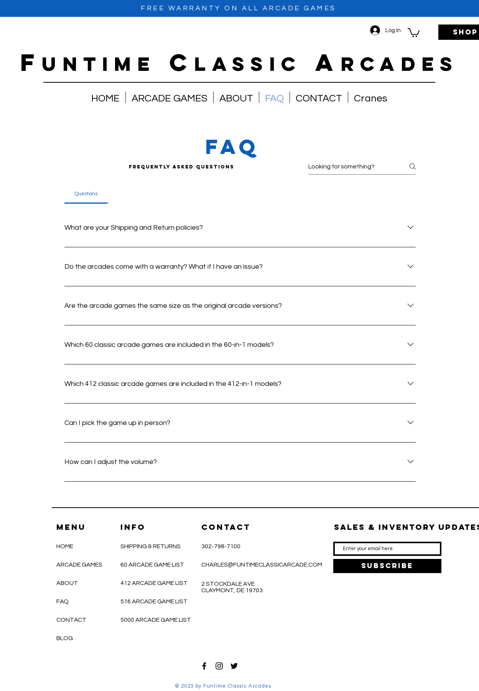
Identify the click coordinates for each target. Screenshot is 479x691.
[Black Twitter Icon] (234, 666)
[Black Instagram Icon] (219, 666)
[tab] (86, 194)
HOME (64, 546)
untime (99, 64)
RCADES (400, 64)
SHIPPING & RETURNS (150, 546)
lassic (247, 64)
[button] (414, 32)
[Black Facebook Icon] (204, 666)
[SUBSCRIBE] (387, 566)
